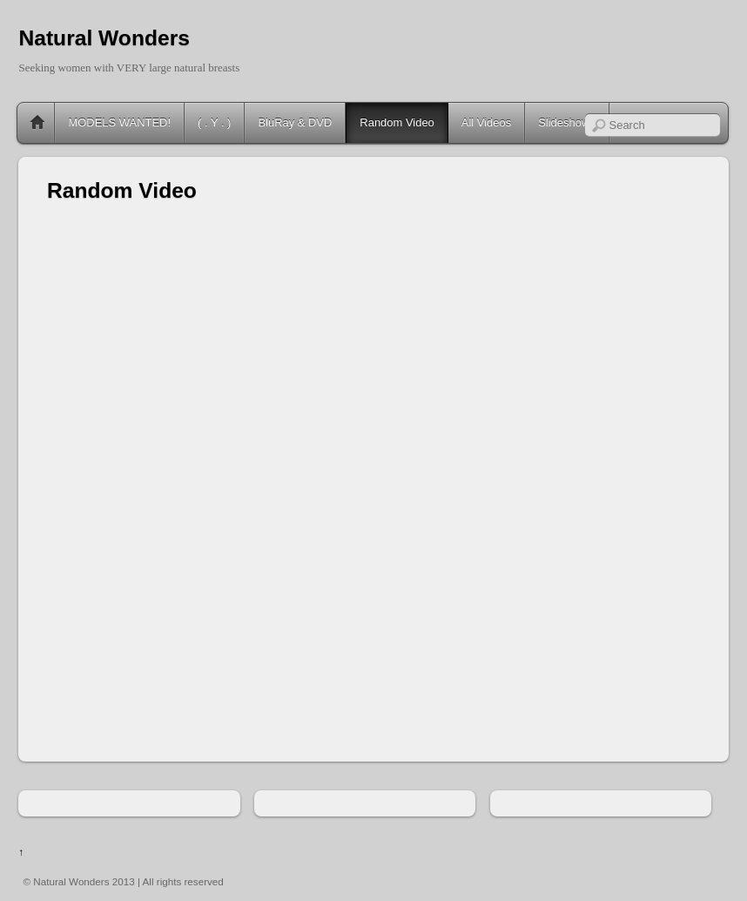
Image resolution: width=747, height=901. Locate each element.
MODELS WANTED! (119, 122)
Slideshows (567, 122)
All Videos (486, 122)
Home (37, 123)
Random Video (397, 122)
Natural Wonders (103, 38)
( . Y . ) (214, 122)
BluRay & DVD (295, 122)
